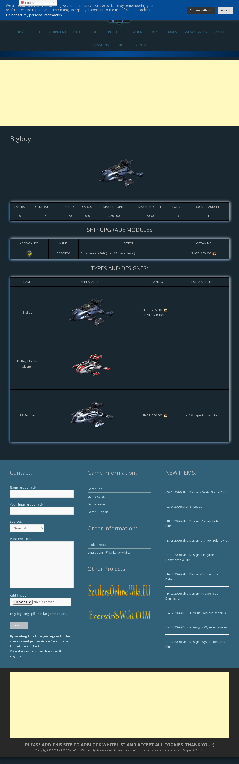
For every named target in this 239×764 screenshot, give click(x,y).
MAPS (172, 31)
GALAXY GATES (195, 31)
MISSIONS (101, 45)
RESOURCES (117, 31)
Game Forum (97, 504)
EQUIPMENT (57, 31)
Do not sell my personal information (34, 15)
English (28, 3)
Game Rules (96, 496)
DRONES (94, 31)
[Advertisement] (119, 93)
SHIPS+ (35, 31)
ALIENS (138, 31)
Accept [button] (225, 10)
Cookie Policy (97, 545)
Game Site (95, 489)
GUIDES (121, 45)
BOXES (156, 31)
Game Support (98, 512)
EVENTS (140, 45)
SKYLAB (219, 31)
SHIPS (18, 31)
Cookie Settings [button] (201, 10)
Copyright (41, 750)
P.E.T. (77, 31)
